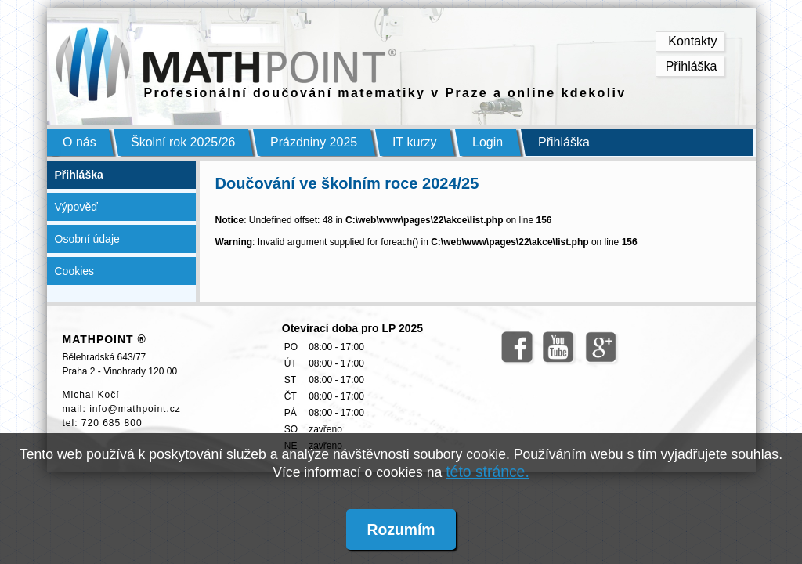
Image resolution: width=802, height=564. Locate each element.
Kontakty (692, 41)
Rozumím (401, 529)
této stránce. (487, 471)
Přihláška (691, 66)
